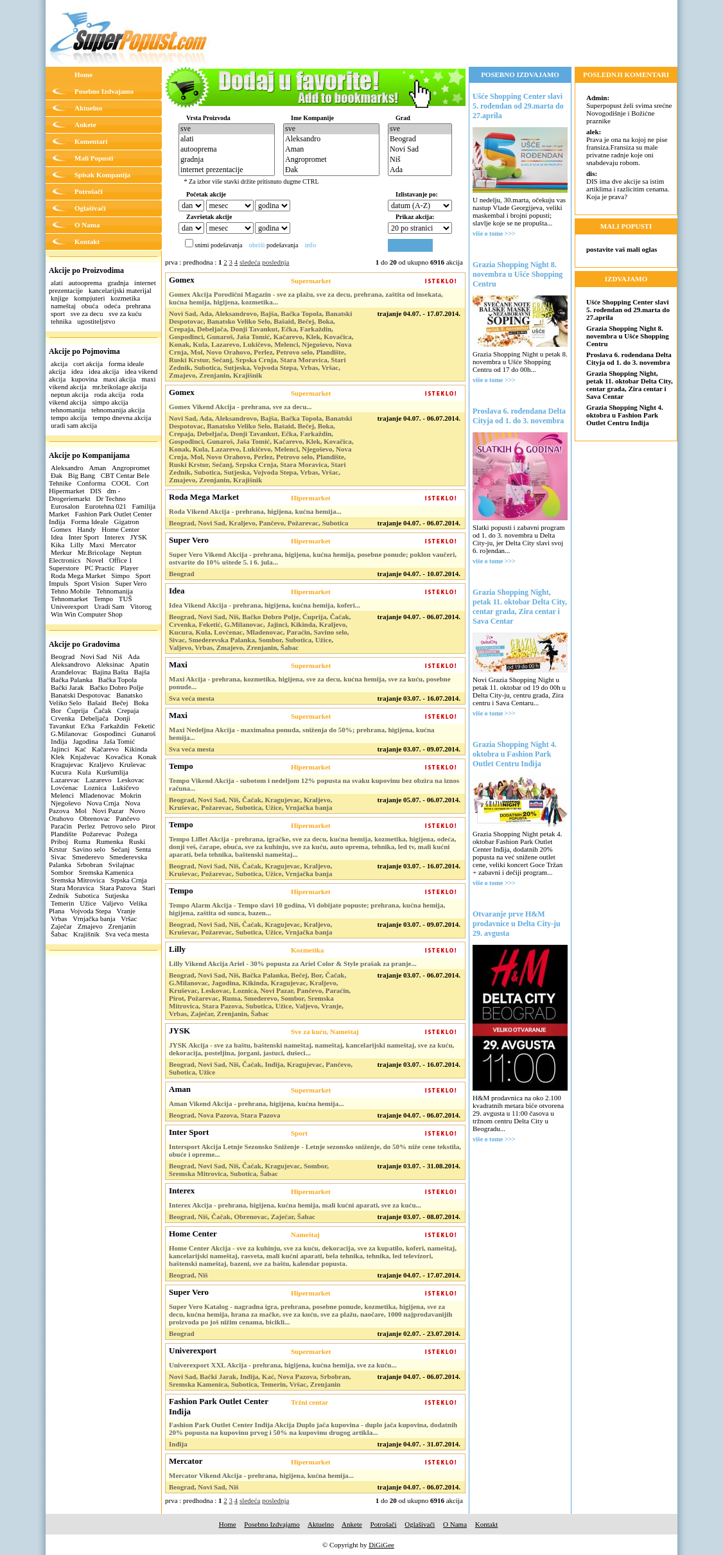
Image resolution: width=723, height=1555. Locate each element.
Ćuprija (77, 710)
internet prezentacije (226, 170)
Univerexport (70, 606)
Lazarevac (65, 780)
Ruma (82, 841)
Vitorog (141, 606)
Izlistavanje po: (417, 194)
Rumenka (109, 841)
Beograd (62, 656)
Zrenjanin (122, 926)
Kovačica (118, 756)
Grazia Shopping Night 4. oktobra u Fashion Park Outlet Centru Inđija (515, 754)
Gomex (61, 529)
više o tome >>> (494, 233)
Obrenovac (94, 818)
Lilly (76, 545)
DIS (95, 491)
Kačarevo (105, 749)
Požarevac (96, 834)
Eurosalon (65, 506)
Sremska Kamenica (106, 872)
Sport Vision (91, 583)
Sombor (62, 872)
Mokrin (130, 795)
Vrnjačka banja (94, 918)
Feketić (144, 726)
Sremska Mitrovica (78, 880)
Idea (57, 537)
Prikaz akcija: (415, 216)
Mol (81, 810)
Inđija (59, 741)
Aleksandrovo (71, 664)
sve (226, 129)
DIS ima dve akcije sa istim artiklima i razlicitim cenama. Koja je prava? (628, 185)
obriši (256, 245)
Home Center (120, 529)
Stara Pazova (118, 888)
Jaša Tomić (119, 741)
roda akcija (110, 394)
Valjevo (113, 903)
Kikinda (136, 749)
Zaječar (61, 926)
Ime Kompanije (312, 117)
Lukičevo (125, 787)
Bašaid (97, 703)
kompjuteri (89, 298)
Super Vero (130, 583)
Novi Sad (93, 656)
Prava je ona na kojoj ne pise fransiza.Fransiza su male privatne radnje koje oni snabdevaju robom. (626, 147)
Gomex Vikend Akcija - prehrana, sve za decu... (240, 406)
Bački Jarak (67, 687)
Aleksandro (67, 467)
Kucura (61, 772)
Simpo (120, 575)
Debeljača (94, 718)
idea (77, 371)
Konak (147, 756)
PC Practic (100, 568)
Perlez (86, 826)
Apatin (139, 664)
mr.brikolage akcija (119, 387)
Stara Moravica (72, 888)
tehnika (61, 321)
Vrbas (59, 918)
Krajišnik (86, 934)
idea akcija (104, 371)
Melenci (62, 795)
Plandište (63, 834)
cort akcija (88, 363)
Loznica (95, 787)
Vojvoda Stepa (90, 911)
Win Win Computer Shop (87, 614)
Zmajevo (90, 926)
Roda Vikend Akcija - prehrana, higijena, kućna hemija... (255, 511)
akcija (59, 363)
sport (58, 313)
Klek (57, 756)
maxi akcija (119, 379)
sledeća (250, 262)
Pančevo (127, 818)
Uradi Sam (109, 606)
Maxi (96, 545)
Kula (84, 772)
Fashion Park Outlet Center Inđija (218, 1406)
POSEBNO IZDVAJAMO (520, 74)
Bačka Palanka (71, 679)
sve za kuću (125, 313)
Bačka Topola (117, 679)
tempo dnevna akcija (121, 417)
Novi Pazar (108, 810)
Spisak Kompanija (102, 175)
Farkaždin (114, 726)
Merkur (61, 552)
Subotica (87, 895)
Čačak (102, 710)
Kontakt (87, 241)
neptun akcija (70, 394)
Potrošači (88, 191)
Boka (141, 703)
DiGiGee (381, 1545)
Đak (56, 475)
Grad (403, 117)
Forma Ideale (89, 521)
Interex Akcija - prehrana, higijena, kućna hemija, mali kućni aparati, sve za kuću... (295, 1205)
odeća (112, 306)
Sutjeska (116, 895)
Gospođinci (109, 733)
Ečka (88, 726)
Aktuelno (88, 108)
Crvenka (62, 718)
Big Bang (81, 475)
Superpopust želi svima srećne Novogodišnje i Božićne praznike (629, 109)
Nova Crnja (103, 803)
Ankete (85, 124)
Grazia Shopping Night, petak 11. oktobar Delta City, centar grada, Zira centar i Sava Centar (520, 607)
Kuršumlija (112, 772)
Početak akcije (206, 194)
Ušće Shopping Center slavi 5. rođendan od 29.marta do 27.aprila (518, 106)
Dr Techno (111, 498)
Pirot (148, 826)
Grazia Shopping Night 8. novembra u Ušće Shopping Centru (517, 274)
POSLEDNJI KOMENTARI (626, 74)
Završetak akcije (209, 216)
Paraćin (61, 826)
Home (83, 74)
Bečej (120, 703)
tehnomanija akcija (117, 410)
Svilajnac (122, 864)
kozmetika (125, 298)
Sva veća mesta (127, 934)
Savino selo (89, 849)
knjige (60, 298)
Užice (88, 903)
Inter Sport (84, 537)
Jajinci (60, 749)
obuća (90, 306)
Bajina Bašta (110, 672)
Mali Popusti (93, 158)
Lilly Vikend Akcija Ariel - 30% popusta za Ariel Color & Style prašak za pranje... (293, 963)
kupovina (84, 379)
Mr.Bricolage (96, 552)
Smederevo (87, 857)
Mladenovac (97, 795)
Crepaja (128, 710)
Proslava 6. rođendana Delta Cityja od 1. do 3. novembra (519, 416)
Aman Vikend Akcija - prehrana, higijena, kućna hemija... (256, 1103)
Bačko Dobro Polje (116, 687)
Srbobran (90, 864)
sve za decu (87, 313)
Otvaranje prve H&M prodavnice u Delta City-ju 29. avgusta (517, 923)
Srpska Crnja (128, 880)
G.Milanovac (69, 733)
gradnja (117, 282)
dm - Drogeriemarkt (84, 494)
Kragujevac (67, 764)
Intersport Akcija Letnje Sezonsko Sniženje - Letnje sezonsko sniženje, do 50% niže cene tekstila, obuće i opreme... (315, 1150)
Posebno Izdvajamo (104, 91)
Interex (115, 537)
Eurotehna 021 (105, 506)
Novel (94, 560)
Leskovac (131, 780)
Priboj (59, 841)
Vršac (129, 918)
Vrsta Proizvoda (208, 117)
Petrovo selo (118, 826)
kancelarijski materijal (120, 290)
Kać (80, 749)
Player (129, 568)
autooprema (85, 282)
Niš (117, 656)
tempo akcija (69, 417)
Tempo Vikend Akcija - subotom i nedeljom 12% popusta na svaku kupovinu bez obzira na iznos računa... (314, 784)
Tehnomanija (114, 591)
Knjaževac (85, 756)
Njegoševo (66, 803)
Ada (133, 656)
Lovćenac (64, 787)
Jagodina (85, 741)
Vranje (126, 911)
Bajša (142, 672)
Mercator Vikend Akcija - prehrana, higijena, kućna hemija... (261, 1475)
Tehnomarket (69, 598)
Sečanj (120, 849)
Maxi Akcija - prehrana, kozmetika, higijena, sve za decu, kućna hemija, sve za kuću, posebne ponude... (310, 682)
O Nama (87, 225)
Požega (127, 834)
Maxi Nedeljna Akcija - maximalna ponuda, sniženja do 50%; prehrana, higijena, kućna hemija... (302, 733)
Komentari (90, 141)
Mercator (122, 545)
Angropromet (131, 467)
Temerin (62, 903)
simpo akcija (110, 402)
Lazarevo (98, 780)
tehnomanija (68, 410)
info (310, 245)
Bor (56, 710)
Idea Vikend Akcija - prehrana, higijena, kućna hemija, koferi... (264, 605)
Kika (57, 545)
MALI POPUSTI (626, 226)
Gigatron (126, 521)
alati (57, 282)
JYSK (138, 537)
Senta (143, 849)
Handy (86, 529)
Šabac (59, 934)
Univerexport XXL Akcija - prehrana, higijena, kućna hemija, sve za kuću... (283, 1365)
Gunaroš (143, 733)
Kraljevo (101, 764)
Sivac (58, 857)
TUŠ (125, 598)
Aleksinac (110, 664)
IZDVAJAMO (626, 279)
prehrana (138, 306)
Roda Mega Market (78, 575)
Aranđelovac (69, 672)
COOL (120, 483)
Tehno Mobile (71, 591)
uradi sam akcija (74, 425)
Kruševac (132, 764)
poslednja (275, 262)
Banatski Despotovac (80, 695)
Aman (97, 467)
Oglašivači (90, 208)
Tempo (103, 598)
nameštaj (63, 306)
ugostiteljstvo (96, 321)
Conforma (91, 483)
